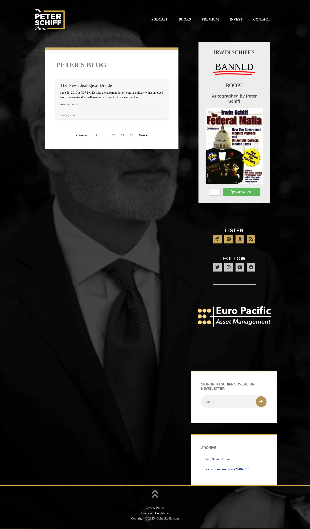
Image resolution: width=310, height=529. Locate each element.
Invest (236, 19)
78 (113, 135)
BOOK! (234, 85)
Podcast (159, 19)
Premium (210, 19)
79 (122, 135)
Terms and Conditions (155, 513)
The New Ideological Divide (86, 85)
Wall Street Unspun (218, 459)
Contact (261, 19)
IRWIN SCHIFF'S (234, 52)
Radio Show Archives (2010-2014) (228, 469)
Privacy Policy (155, 507)
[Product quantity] (214, 192)
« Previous (83, 135)
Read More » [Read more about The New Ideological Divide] (69, 104)
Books (185, 19)
